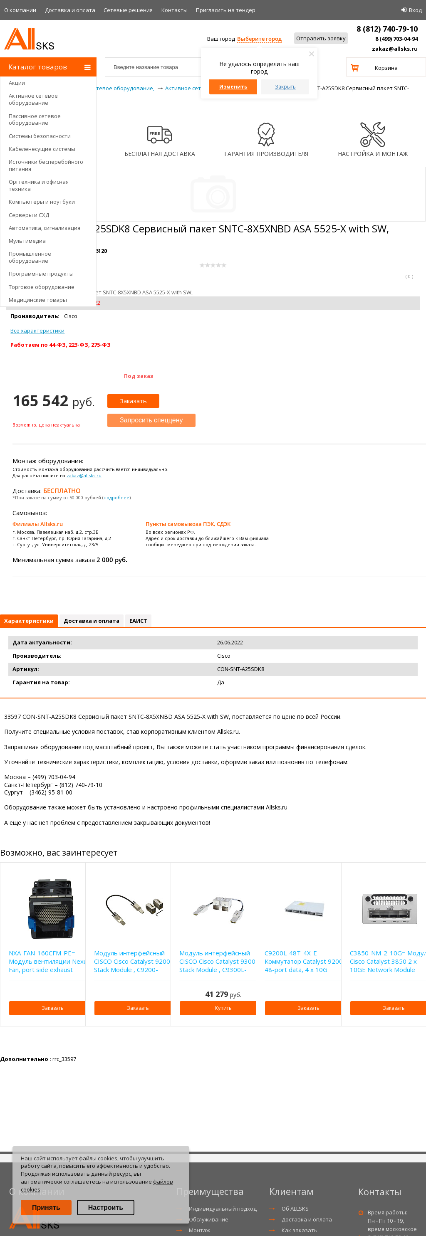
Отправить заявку (321, 38)
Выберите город (259, 38)
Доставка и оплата (70, 10)
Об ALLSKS (295, 1208)
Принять (46, 1207)
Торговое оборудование (41, 287)
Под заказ (139, 376)
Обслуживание (208, 1219)
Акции (17, 82)
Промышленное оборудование (30, 257)
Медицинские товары (38, 299)
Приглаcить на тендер (225, 10)
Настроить (105, 1207)
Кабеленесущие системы (42, 149)
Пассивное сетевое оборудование (35, 119)
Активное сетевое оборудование (33, 99)
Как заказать (299, 1230)
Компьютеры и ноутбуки (42, 201)
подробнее (116, 497)
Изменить (233, 86)
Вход (415, 10)
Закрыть (285, 86)
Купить (223, 1007)
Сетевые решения (128, 10)
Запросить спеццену (151, 420)
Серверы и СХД (29, 215)
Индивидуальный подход (223, 1208)
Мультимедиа (27, 240)
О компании (20, 10)
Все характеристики (37, 330)
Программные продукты (41, 273)
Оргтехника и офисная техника (39, 185)
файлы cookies (98, 1158)
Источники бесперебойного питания (46, 165)
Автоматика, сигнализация (44, 228)
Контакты (174, 10)
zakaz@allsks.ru (395, 48)
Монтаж (199, 1230)
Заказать (133, 401)
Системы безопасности (40, 136)
